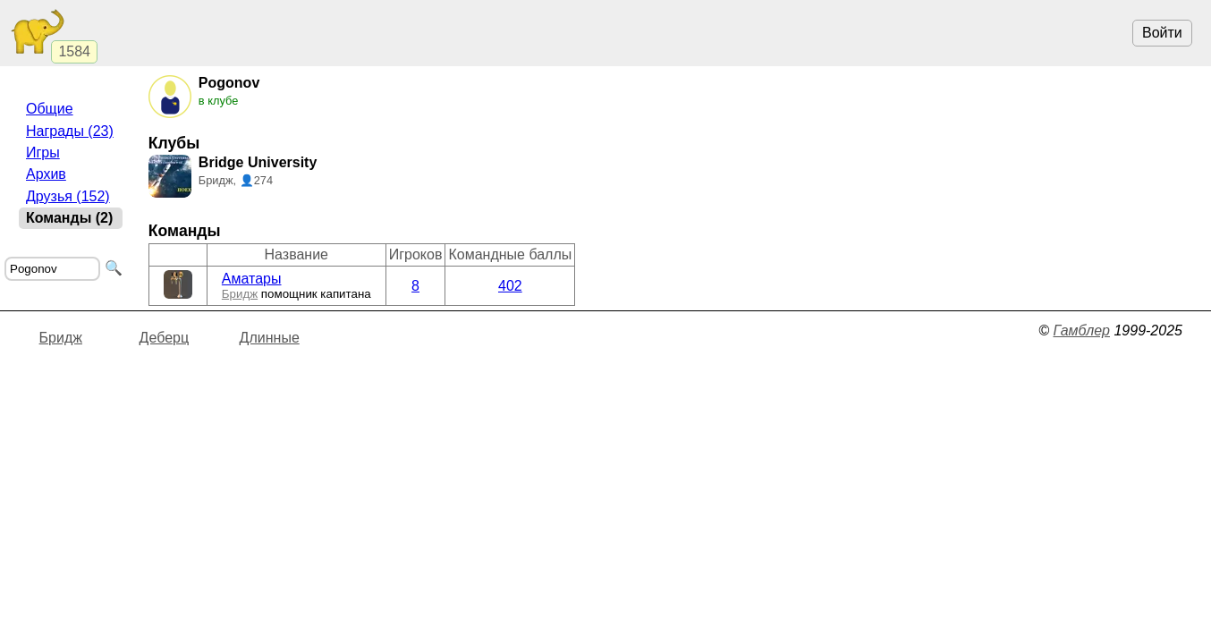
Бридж (240, 294)
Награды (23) (70, 131)
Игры (43, 152)
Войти (1162, 32)
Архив (46, 174)
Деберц (165, 337)
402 (510, 285)
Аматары (252, 278)
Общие (49, 108)
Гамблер (1081, 330)
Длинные (270, 337)
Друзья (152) (68, 196)
